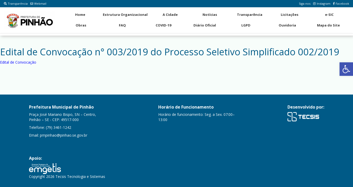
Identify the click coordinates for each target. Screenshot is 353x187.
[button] (346, 69)
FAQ (122, 25)
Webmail (38, 3)
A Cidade (170, 14)
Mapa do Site (328, 25)
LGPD (245, 25)
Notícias (210, 14)
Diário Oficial (204, 25)
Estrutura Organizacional (125, 14)
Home (80, 14)
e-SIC (329, 14)
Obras (81, 25)
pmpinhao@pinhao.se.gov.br (63, 135)
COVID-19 (163, 25)
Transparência (16, 3)
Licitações (289, 14)
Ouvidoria (287, 25)
